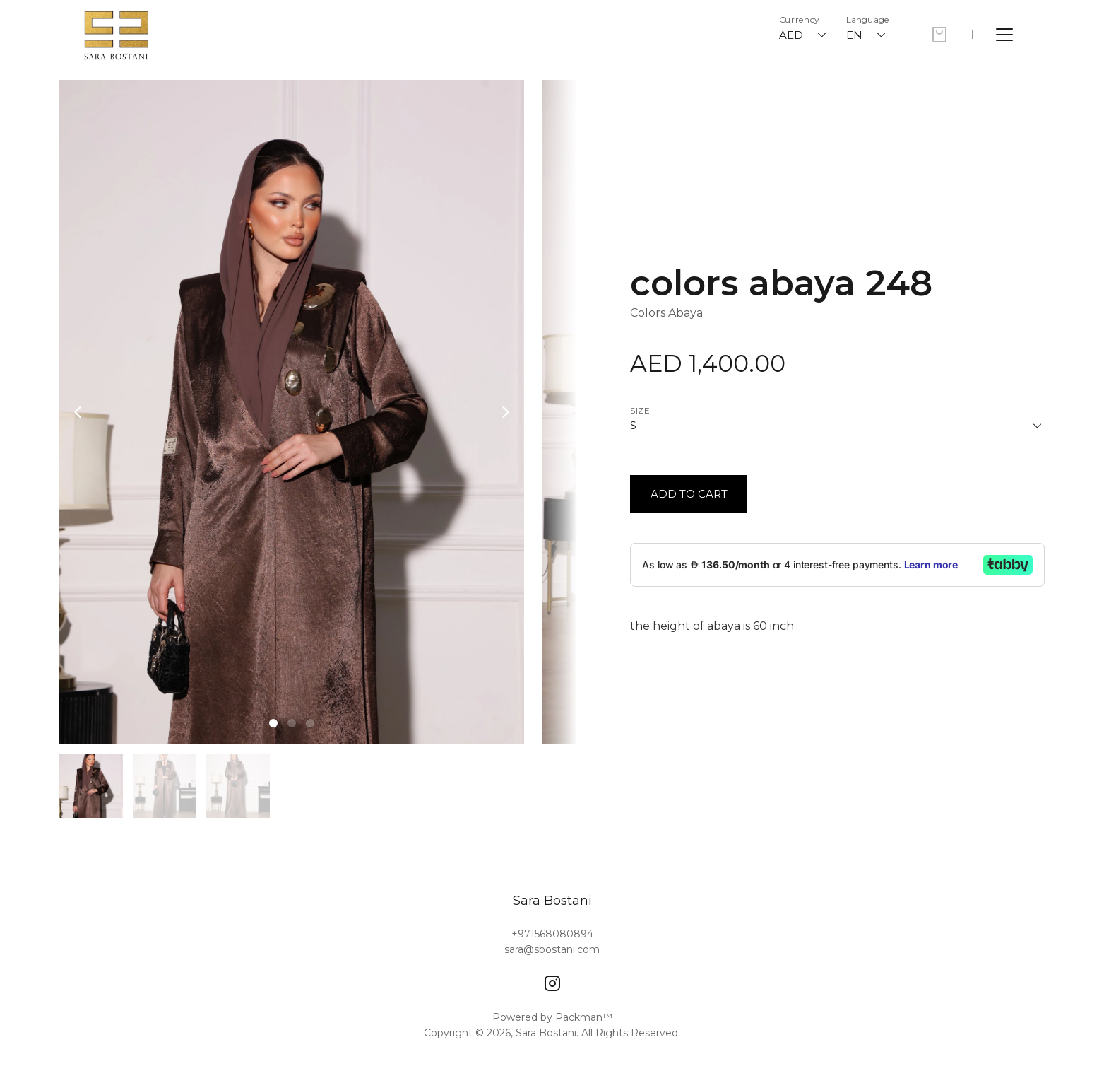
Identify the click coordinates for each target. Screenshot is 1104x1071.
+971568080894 (552, 933)
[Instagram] (552, 983)
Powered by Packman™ (552, 1017)
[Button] (688, 494)
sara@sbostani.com (552, 949)
